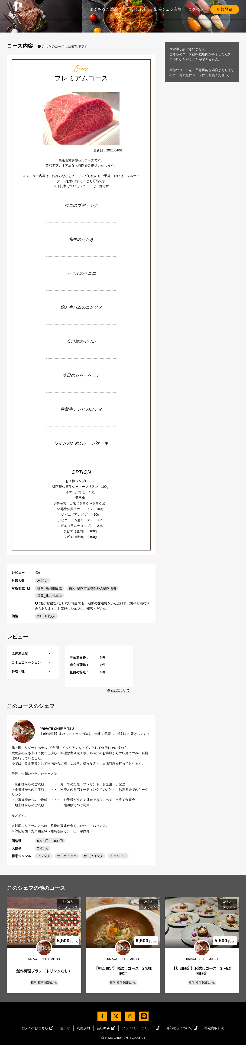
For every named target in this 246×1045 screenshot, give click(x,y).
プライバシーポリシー (140, 1028)
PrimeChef (17, 9)
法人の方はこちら (37, 1028)
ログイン (196, 9)
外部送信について (181, 1028)
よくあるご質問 (103, 9)
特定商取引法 (214, 1028)
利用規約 (83, 1028)
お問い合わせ (135, 9)
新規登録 (225, 9)
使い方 (65, 1028)
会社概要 (106, 1028)
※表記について (118, 690)
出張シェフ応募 (167, 9)
